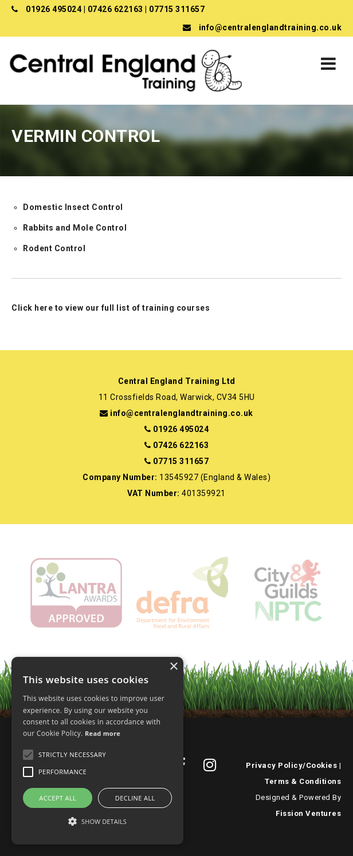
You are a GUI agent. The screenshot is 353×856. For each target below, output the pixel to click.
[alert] (97, 751)
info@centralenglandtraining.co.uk (270, 27)
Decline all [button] (135, 798)
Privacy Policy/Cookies (291, 765)
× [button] (173, 667)
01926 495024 (53, 9)
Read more (102, 733)
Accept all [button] (57, 798)
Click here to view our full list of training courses (110, 307)
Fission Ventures (308, 813)
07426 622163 (115, 9)
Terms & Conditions (303, 781)
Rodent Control (54, 248)
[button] (97, 822)
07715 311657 (177, 9)
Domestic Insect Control (73, 207)
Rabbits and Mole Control (75, 227)
